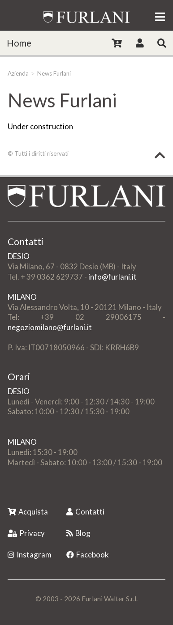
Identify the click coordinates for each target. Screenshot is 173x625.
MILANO (22, 297)
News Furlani (54, 73)
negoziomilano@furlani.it (50, 327)
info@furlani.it (112, 276)
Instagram (30, 554)
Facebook (87, 554)
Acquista (28, 511)
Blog (78, 533)
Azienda (18, 73)
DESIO (19, 256)
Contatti (85, 511)
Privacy (26, 533)
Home (19, 43)
